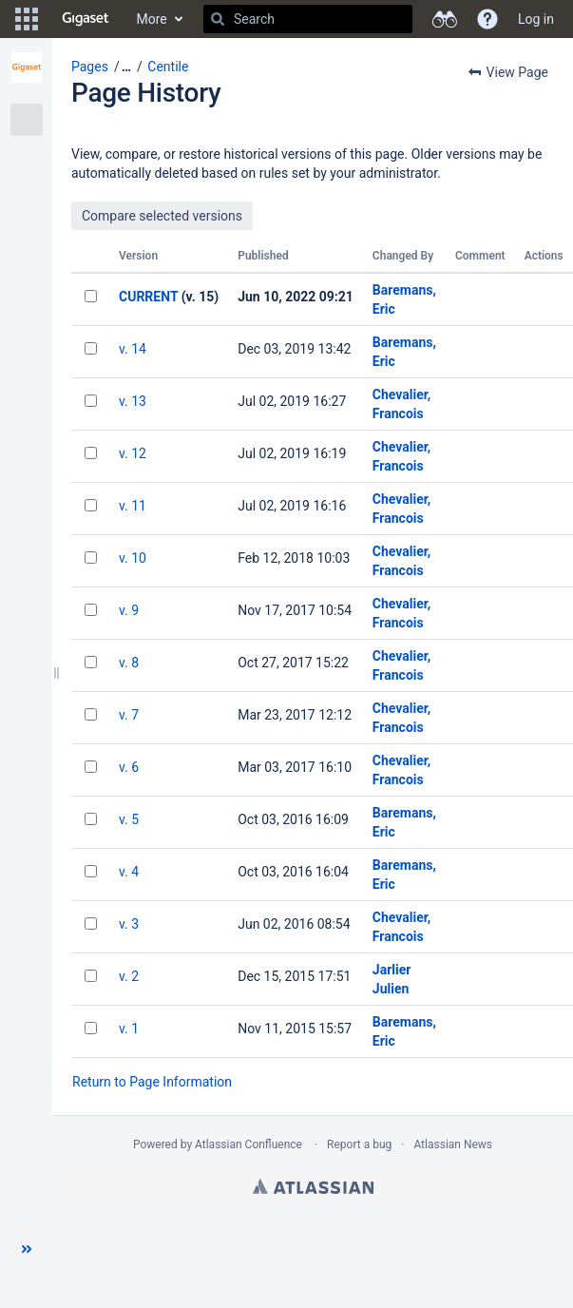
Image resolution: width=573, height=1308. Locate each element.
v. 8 (129, 662)
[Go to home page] (85, 19)
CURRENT (148, 296)
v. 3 (129, 924)
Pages (89, 66)
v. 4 (129, 871)
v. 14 (132, 348)
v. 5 (129, 819)
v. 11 (132, 505)
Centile (167, 66)
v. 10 (132, 558)
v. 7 (129, 714)
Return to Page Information (152, 1081)
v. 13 (132, 401)
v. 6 (129, 767)
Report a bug (359, 1144)
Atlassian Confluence (248, 1144)
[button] (27, 19)
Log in (536, 19)
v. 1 (129, 1028)
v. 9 (129, 610)
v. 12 (132, 453)
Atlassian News (452, 1144)
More (152, 19)
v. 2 (129, 976)
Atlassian (313, 1186)
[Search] (217, 19)
